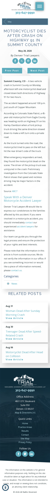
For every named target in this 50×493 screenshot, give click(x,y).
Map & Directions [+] (25, 412)
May (9, 21)
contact (29, 222)
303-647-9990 (25, 12)
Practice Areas (25, 427)
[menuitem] (25, 423)
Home (25, 423)
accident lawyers (25, 226)
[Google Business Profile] (25, 454)
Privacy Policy (25, 442)
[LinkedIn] (31, 454)
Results (25, 430)
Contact (25, 434)
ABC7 (14, 191)
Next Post (38, 70)
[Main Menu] (39, 6)
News (14, 283)
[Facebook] (18, 454)
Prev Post (12, 70)
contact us (16, 270)
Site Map (25, 438)
